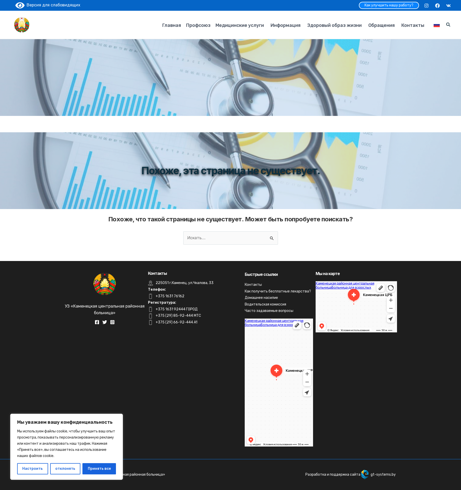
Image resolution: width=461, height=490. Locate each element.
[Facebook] (437, 5)
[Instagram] (426, 5)
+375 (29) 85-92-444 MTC (178, 315)
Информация (286, 25)
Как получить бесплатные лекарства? (278, 291)
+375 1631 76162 (170, 296)
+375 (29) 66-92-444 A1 (176, 322)
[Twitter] (104, 322)
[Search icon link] (448, 25)
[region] (66, 447)
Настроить (32, 468)
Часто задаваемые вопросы (269, 311)
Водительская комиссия (265, 304)
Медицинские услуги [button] (240, 25)
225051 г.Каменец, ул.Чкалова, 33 (184, 283)
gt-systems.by (383, 474)
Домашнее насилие (261, 298)
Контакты (412, 25)
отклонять (65, 468)
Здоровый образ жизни (334, 25)
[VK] (448, 5)
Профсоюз (198, 25)
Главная (171, 25)
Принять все (99, 468)
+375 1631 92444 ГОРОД (177, 309)
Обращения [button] (381, 25)
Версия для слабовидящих (47, 5)
